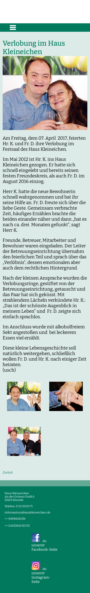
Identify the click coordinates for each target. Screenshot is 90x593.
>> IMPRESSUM (15, 518)
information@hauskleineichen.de (27, 512)
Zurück (8, 472)
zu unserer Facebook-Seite (44, 545)
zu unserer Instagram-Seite (40, 575)
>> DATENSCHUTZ (17, 525)
